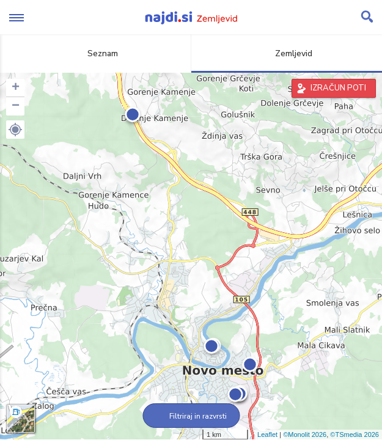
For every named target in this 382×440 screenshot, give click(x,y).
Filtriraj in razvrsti (191, 416)
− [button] (16, 106)
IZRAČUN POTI (338, 88)
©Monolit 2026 (304, 434)
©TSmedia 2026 (354, 434)
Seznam (95, 53)
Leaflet (267, 434)
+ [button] (16, 88)
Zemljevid (286, 53)
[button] (15, 129)
